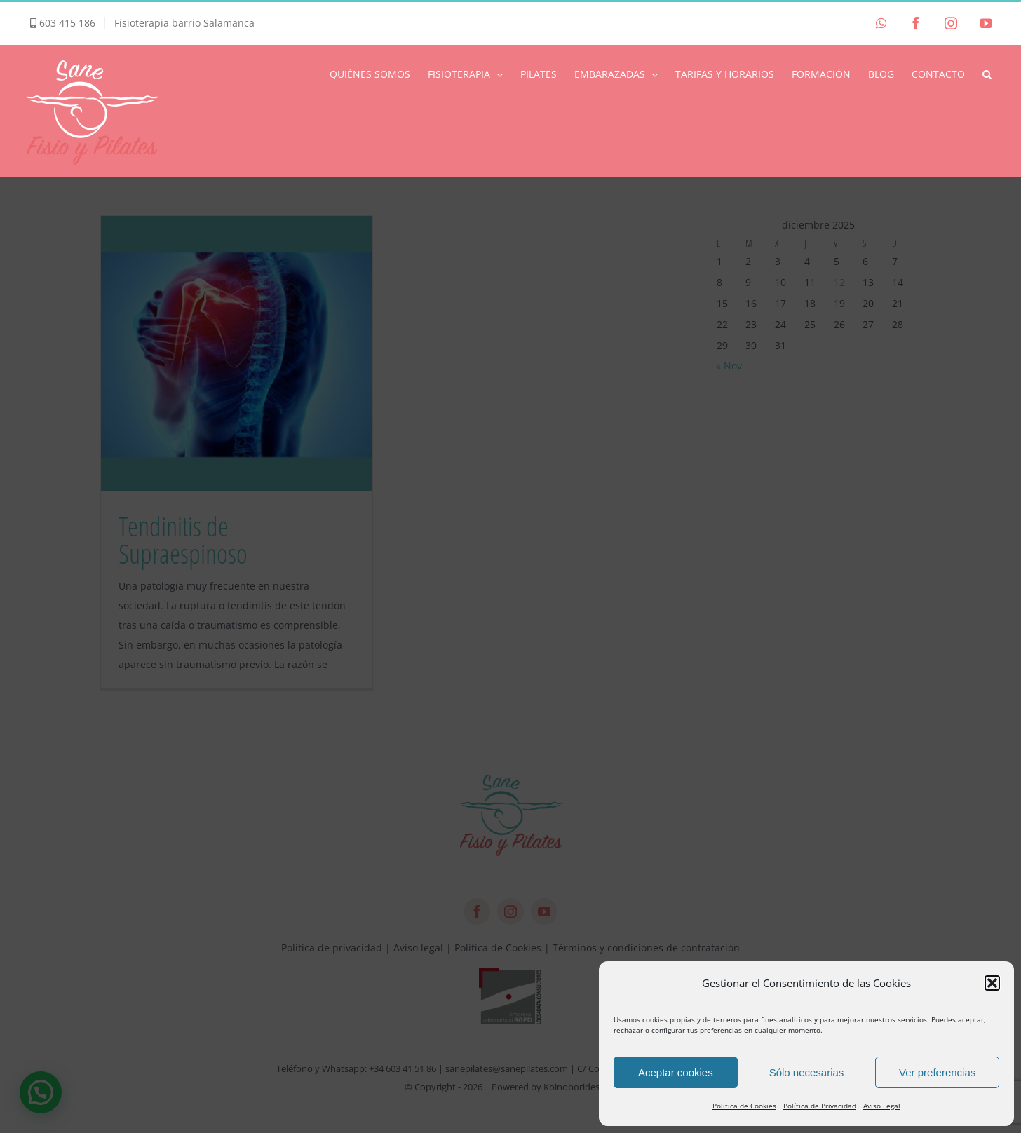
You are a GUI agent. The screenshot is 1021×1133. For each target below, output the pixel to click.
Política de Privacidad (819, 1106)
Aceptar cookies (675, 1072)
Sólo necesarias (806, 1072)
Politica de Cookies (744, 1106)
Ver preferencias (937, 1072)
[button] (992, 983)
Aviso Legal (881, 1106)
